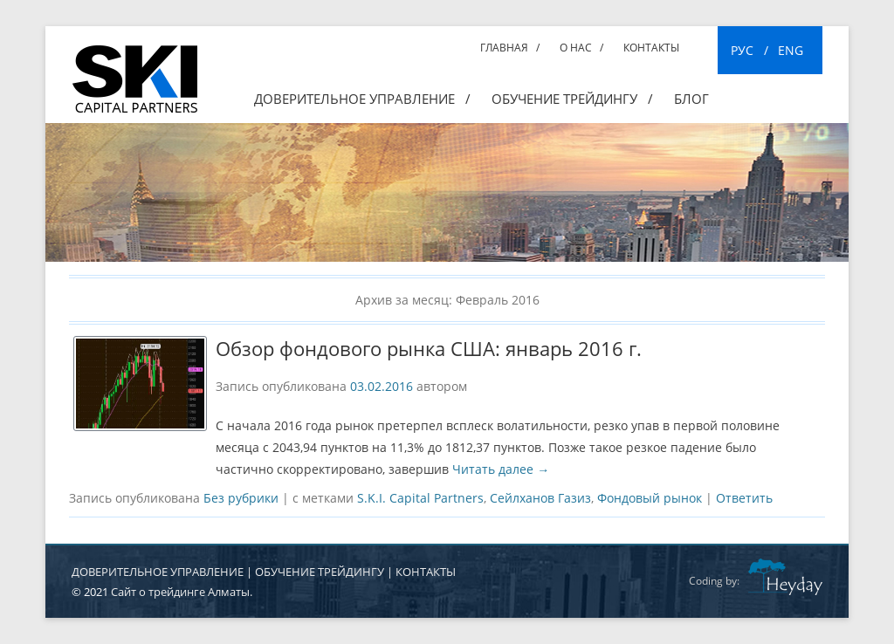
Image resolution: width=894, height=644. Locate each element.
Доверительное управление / (362, 98)
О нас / (581, 47)
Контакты (651, 47)
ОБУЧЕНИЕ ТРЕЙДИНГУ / (572, 98)
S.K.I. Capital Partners (420, 498)
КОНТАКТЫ (425, 571)
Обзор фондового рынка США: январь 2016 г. (429, 348)
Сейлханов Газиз (540, 498)
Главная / (510, 47)
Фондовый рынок (649, 498)
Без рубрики (241, 498)
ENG (790, 50)
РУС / (749, 50)
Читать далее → (500, 469)
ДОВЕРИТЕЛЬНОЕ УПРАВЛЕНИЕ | (163, 571)
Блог (691, 98)
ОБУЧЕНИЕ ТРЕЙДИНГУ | (325, 571)
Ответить (744, 498)
